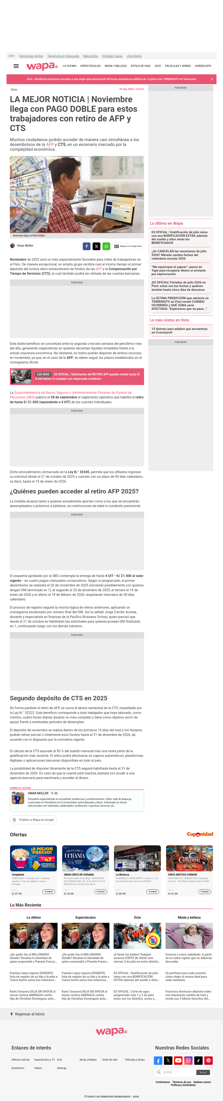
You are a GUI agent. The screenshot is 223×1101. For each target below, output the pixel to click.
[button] (212, 79)
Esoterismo (18, 1068)
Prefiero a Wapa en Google (36, 820)
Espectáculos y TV (44, 1059)
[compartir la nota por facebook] (87, 246)
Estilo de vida (109, 1059)
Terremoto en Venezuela (63, 56)
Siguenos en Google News (128, 246)
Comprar (49, 891)
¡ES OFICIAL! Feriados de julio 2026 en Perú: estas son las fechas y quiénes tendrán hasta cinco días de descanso (179, 286)
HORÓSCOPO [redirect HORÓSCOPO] (203, 65)
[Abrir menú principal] (16, 66)
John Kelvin (134, 56)
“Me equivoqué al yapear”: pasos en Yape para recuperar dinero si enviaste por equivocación (179, 270)
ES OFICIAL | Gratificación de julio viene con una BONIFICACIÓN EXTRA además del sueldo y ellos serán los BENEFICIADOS (180, 238)
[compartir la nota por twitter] (96, 246)
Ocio (14, 89)
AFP (50, 144)
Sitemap (61, 1068)
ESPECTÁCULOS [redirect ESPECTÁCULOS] (91, 65)
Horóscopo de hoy (31, 56)
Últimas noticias (21, 1059)
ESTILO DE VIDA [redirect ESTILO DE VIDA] (140, 65)
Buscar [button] (203, 1072)
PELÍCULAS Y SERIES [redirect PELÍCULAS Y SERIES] (178, 65)
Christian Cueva (112, 56)
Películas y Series (135, 1059)
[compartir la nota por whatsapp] (106, 246)
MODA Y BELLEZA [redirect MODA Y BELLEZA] (116, 65)
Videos (38, 1068)
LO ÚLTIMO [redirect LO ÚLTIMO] (69, 65)
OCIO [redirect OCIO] (158, 65)
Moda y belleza (88, 1059)
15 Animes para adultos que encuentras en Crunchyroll (180, 330)
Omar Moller (25, 245)
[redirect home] (42, 66)
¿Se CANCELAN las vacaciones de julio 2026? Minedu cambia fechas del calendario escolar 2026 (179, 255)
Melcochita (90, 56)
